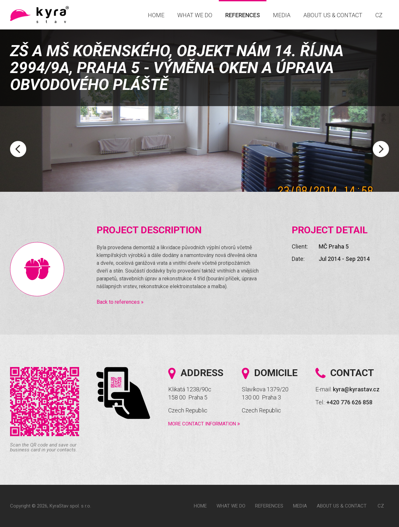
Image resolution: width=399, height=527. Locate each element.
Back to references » (120, 302)
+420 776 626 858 (349, 402)
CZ (378, 15)
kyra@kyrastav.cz (356, 389)
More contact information (204, 424)
